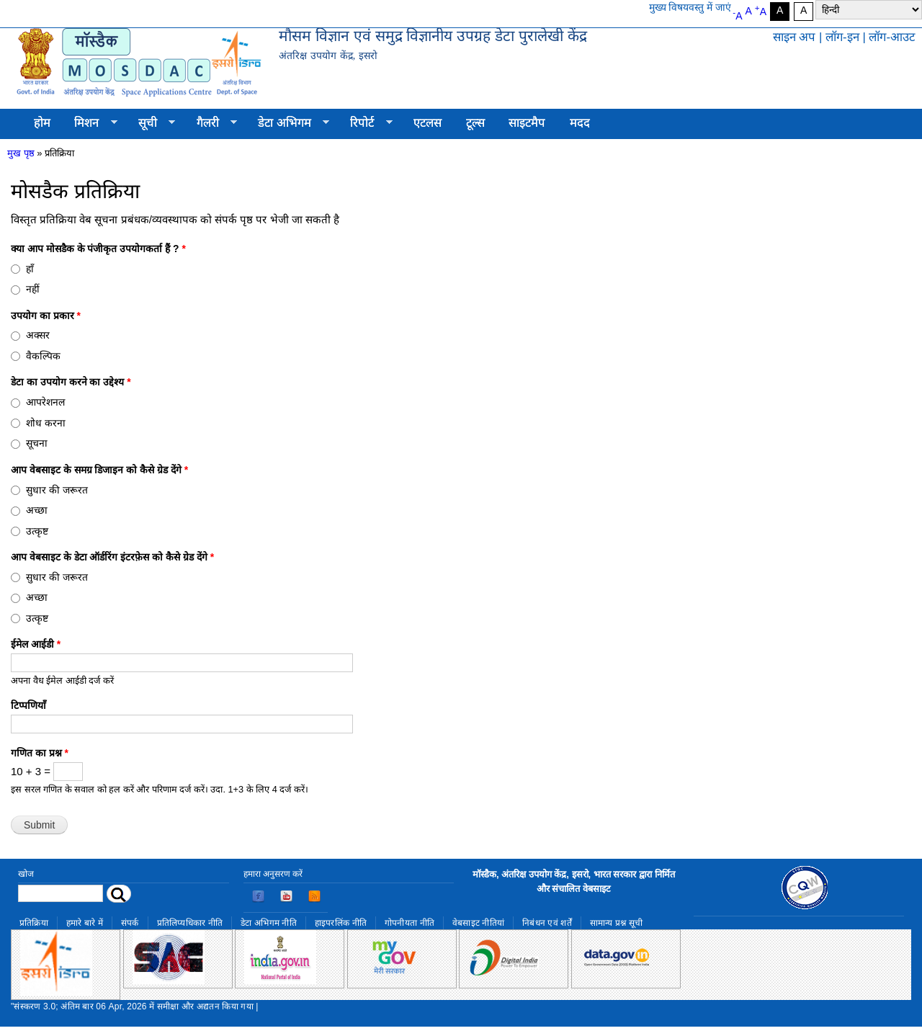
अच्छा (37, 510)
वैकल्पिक (43, 356)
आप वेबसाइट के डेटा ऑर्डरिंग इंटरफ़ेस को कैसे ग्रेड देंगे (112, 557)
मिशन (90, 123)
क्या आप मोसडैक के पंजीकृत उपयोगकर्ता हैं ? (98, 248)
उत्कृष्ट (37, 531)
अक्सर (38, 335)
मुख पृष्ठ (21, 153)
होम (42, 123)
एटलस (427, 123)
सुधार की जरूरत (57, 490)
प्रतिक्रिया (33, 923)
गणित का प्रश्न (39, 753)
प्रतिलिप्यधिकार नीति (190, 923)
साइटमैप (527, 123)
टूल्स (475, 123)
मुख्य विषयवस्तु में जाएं (690, 7)
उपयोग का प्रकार (46, 315)
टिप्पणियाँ (28, 705)
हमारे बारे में (84, 923)
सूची (150, 123)
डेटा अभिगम (287, 123)
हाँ (30, 268)
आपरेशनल (45, 402)
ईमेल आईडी (36, 644)
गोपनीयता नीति (409, 923)
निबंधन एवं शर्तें (547, 923)
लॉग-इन (842, 37)
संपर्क (130, 923)
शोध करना (46, 423)
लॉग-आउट (892, 37)
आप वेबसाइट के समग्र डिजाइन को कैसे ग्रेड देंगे (99, 469)
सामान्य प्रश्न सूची (616, 923)
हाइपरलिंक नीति (341, 923)
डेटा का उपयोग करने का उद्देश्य (71, 382)
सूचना (37, 443)
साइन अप (794, 37)
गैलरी (210, 123)
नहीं (33, 289)
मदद (580, 123)
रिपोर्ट (366, 123)
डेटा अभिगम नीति (269, 923)
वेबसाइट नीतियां (478, 923)
